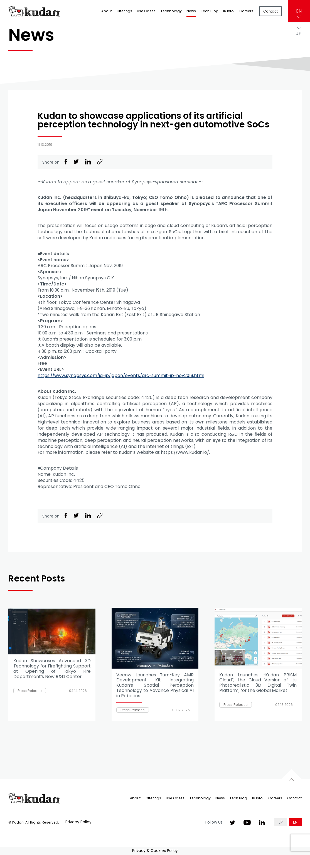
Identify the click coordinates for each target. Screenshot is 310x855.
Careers (246, 11)
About (106, 11)
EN (299, 11)
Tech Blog (209, 11)
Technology (171, 11)
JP (281, 822)
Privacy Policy (78, 822)
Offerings (124, 11)
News (191, 11)
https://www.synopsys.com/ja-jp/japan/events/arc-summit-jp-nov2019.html (121, 375)
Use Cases (146, 11)
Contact (270, 11)
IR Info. (229, 11)
